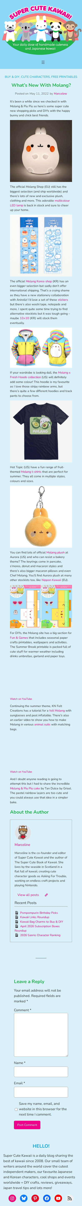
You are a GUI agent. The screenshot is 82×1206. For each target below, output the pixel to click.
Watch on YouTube (21, 699)
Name (20, 1063)
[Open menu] (43, 62)
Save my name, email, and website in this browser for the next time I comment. (43, 1109)
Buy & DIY (12, 77)
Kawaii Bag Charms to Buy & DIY (41, 922)
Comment (22, 1010)
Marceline (60, 93)
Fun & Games (19, 638)
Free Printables (64, 77)
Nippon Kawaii (51, 580)
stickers (63, 300)
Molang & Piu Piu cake (25, 788)
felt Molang (57, 710)
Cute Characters (35, 77)
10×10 (24, 318)
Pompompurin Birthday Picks (39, 913)
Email (19, 1083)
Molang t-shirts (31, 472)
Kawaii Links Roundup (34, 917)
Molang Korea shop (39, 281)
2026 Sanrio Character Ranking (40, 935)
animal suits (42, 724)
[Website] (46, 895)
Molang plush (55, 552)
